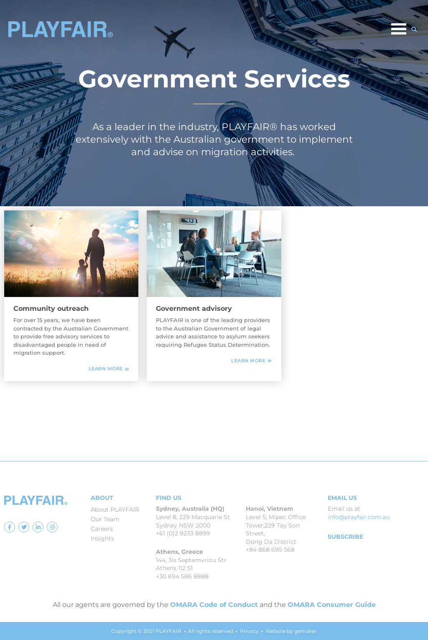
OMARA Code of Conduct (214, 605)
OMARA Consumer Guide (332, 605)
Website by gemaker (291, 631)
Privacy (249, 631)
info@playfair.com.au (359, 517)
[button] (414, 29)
